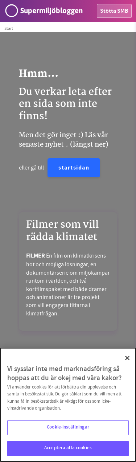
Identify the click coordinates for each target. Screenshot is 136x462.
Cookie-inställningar (68, 427)
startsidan (73, 168)
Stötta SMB (114, 11)
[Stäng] (127, 358)
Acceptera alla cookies (68, 448)
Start (8, 28)
